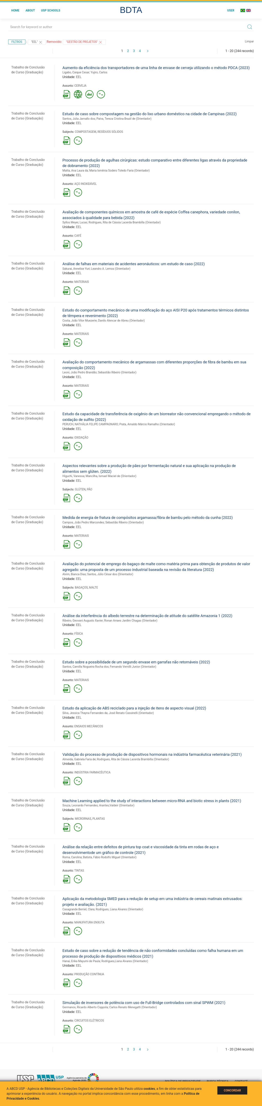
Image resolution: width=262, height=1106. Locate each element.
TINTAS (79, 870)
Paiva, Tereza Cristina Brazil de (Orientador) (123, 118)
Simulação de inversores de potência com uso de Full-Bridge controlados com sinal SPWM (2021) (143, 1002)
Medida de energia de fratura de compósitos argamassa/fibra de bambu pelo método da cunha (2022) (147, 517)
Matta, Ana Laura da (75, 170)
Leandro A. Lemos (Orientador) (110, 268)
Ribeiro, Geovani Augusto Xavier (82, 620)
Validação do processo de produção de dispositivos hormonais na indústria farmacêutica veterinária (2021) (152, 754)
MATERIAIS (81, 281)
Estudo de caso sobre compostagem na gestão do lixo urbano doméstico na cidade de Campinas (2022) (149, 114)
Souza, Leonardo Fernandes (80, 805)
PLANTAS (99, 818)
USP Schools (50, 10)
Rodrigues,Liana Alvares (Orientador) (124, 961)
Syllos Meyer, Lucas (74, 222)
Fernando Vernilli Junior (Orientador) (133, 666)
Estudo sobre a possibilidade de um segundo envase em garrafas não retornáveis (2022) (136, 662)
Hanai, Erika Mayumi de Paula (81, 961)
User (230, 10)
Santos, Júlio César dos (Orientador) (110, 574)
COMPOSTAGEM (85, 131)
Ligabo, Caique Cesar (75, 72)
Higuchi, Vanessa (73, 476)
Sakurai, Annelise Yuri (76, 268)
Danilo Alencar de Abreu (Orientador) (121, 320)
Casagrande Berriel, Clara (78, 909)
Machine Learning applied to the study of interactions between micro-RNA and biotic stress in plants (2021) (151, 801)
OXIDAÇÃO (81, 437)
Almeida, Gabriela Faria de (79, 759)
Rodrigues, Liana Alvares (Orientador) (119, 909)
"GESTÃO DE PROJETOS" (84, 42)
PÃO (89, 489)
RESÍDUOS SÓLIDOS (110, 131)
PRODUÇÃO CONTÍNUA (89, 974)
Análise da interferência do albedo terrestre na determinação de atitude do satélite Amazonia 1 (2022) (147, 616)
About (30, 10)
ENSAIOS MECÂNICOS (88, 726)
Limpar (249, 41)
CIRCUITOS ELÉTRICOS (89, 1020)
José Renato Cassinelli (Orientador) (131, 713)
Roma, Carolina (72, 857)
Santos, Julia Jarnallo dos (78, 118)
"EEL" (37, 42)
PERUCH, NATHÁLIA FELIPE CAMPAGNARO (90, 424)
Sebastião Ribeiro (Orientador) (117, 372)
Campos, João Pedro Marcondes (83, 522)
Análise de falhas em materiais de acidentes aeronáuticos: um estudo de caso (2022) (133, 264)
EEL (78, 77)
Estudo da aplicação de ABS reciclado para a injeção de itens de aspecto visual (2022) (134, 708)
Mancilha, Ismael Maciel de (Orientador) (111, 476)
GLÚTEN (80, 489)
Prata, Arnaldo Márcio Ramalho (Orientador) (147, 424)
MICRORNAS (83, 818)
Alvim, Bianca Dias (74, 574)
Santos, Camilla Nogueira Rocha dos (85, 666)
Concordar (232, 1090)
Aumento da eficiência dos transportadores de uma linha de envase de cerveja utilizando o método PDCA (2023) (156, 68)
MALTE (93, 587)
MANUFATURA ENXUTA (89, 922)
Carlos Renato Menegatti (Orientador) (133, 1007)
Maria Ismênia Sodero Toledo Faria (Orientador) (119, 170)
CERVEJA (80, 85)
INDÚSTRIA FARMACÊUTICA (92, 772)
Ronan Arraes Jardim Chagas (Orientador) (130, 620)
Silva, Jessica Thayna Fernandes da (84, 713)
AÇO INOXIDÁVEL (85, 183)
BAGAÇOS (81, 587)
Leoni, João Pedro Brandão (79, 372)
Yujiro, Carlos (99, 72)
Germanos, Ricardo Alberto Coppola (85, 1007)
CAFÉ (77, 235)
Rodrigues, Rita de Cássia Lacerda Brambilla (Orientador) (125, 222)
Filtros (16, 41)
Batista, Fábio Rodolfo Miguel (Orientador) (110, 857)
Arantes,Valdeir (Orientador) (116, 805)
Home (15, 10)
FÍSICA (78, 633)
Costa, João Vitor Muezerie (79, 320)
